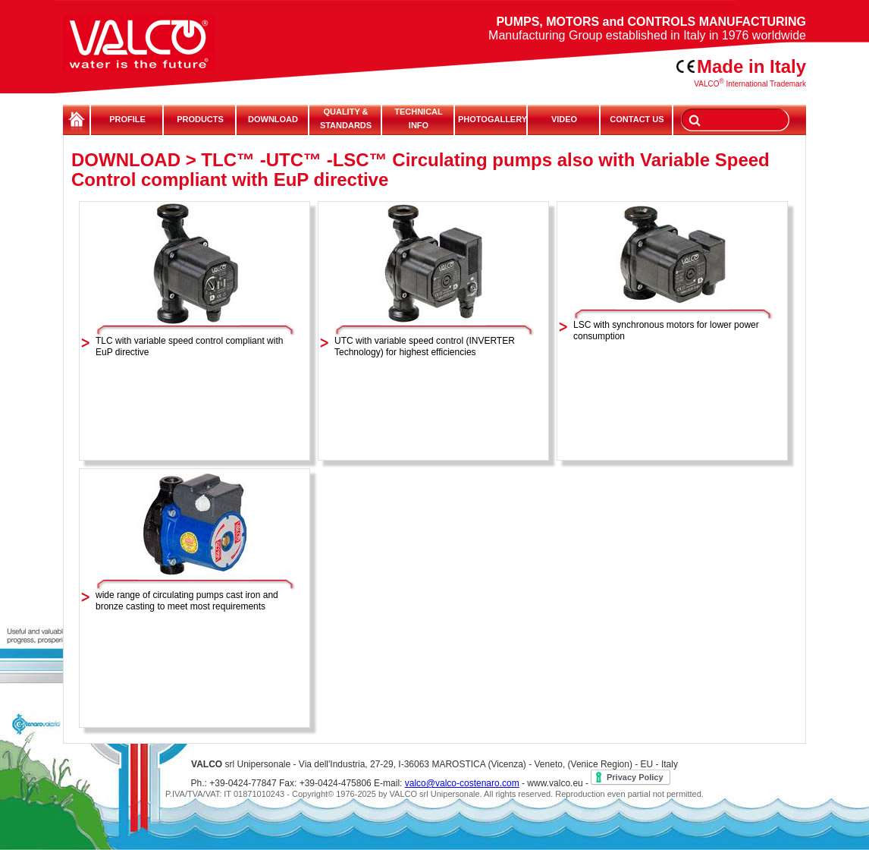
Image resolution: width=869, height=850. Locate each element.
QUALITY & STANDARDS (346, 118)
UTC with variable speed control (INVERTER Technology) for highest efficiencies (424, 346)
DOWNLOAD (273, 119)
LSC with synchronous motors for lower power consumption (666, 331)
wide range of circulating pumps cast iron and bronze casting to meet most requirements (187, 601)
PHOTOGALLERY (491, 119)
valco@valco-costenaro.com (462, 783)
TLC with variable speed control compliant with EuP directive (189, 346)
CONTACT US (637, 119)
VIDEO (564, 119)
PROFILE (127, 119)
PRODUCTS (200, 119)
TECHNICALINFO (418, 118)
